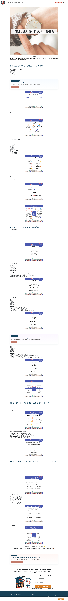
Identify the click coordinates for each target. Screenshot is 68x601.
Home (8, 2)
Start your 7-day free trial (17, 561)
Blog (11, 2)
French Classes (58, 2)
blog (32, 595)
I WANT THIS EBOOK (43, 586)
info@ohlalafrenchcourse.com (16, 594)
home (33, 594)
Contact (20, 2)
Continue (61, 599)
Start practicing (15, 86)
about (33, 596)
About (15, 2)
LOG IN (64, 2)
